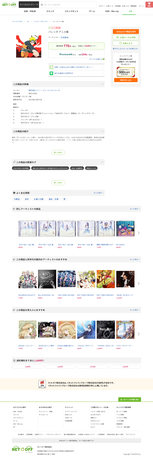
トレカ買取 (120, 415)
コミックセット (71, 11)
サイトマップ (130, 434)
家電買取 (119, 424)
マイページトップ (71, 411)
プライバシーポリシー (53, 434)
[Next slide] (138, 233)
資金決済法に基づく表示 (115, 434)
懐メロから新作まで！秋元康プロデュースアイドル (50, 168)
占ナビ (93, 427)
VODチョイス (95, 421)
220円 (60, 366)
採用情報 (29, 434)
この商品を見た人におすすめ (78, 309)
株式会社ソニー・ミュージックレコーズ (44, 90)
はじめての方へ (96, 415)
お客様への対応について (86, 434)
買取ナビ (94, 418)
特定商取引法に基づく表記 (46, 454)
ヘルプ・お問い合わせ (98, 411)
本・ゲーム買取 (121, 411)
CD (130, 11)
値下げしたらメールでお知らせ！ (126, 48)
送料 (27, 199)
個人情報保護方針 (70, 434)
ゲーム (92, 11)
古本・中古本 (30, 11)
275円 (93, 366)
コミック (50, 11)
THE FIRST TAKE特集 (21, 168)
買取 (149, 6)
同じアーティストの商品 (78, 208)
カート (141, 6)
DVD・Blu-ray (112, 11)
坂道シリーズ (91, 168)
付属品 (17, 199)
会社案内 (21, 434)
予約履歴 (118, 6)
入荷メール (109, 6)
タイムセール (43, 415)
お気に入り (125, 6)
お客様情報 (68, 421)
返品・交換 (53, 199)
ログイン (102, 6)
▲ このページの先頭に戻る (129, 399)
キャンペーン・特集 (45, 411)
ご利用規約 (101, 434)
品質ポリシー (39, 434)
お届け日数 (39, 199)
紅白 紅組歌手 (77, 168)
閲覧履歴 (134, 6)
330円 (125, 366)
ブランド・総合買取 (123, 427)
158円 (27, 366)
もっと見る (98, 193)
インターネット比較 (97, 424)
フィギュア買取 (121, 418)
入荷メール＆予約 (128, 37)
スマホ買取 (120, 421)
